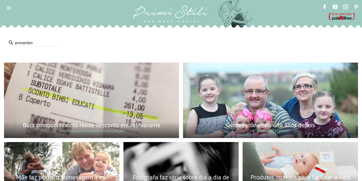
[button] (9, 8)
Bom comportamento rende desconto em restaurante (91, 125)
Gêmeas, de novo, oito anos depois (270, 125)
